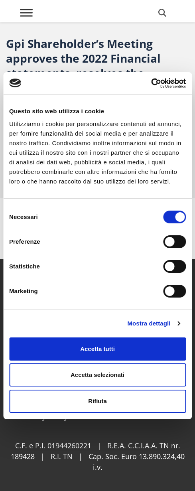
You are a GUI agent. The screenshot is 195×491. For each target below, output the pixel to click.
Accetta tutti (97, 348)
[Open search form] (162, 13)
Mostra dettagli (148, 323)
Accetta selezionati (97, 374)
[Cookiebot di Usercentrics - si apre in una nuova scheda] (151, 83)
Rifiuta (97, 401)
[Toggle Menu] (26, 12)
